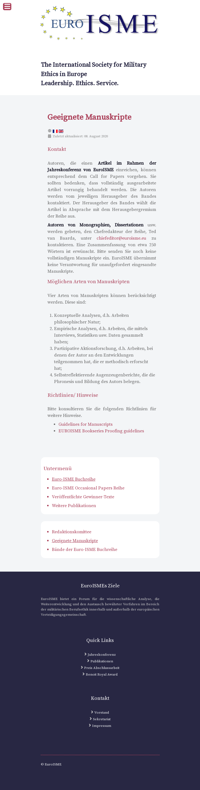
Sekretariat (102, 719)
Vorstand (101, 712)
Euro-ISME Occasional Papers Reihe (88, 488)
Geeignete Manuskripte (75, 540)
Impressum (101, 726)
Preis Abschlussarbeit (101, 668)
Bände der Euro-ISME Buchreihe (84, 549)
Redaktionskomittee (71, 532)
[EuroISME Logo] (100, 23)
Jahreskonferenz (102, 654)
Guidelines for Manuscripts (85, 424)
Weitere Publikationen (74, 505)
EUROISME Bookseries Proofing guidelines (101, 431)
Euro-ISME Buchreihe (73, 479)
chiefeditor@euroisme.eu (121, 238)
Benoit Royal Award (102, 674)
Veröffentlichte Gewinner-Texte (83, 497)
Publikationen (101, 661)
